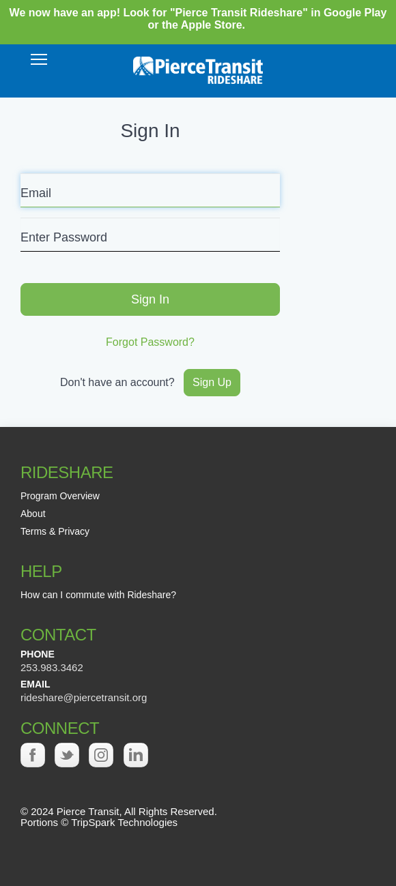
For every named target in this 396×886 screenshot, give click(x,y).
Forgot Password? (150, 342)
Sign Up (212, 382)
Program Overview (60, 495)
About (33, 513)
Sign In (150, 299)
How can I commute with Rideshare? (98, 594)
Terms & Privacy (54, 531)
